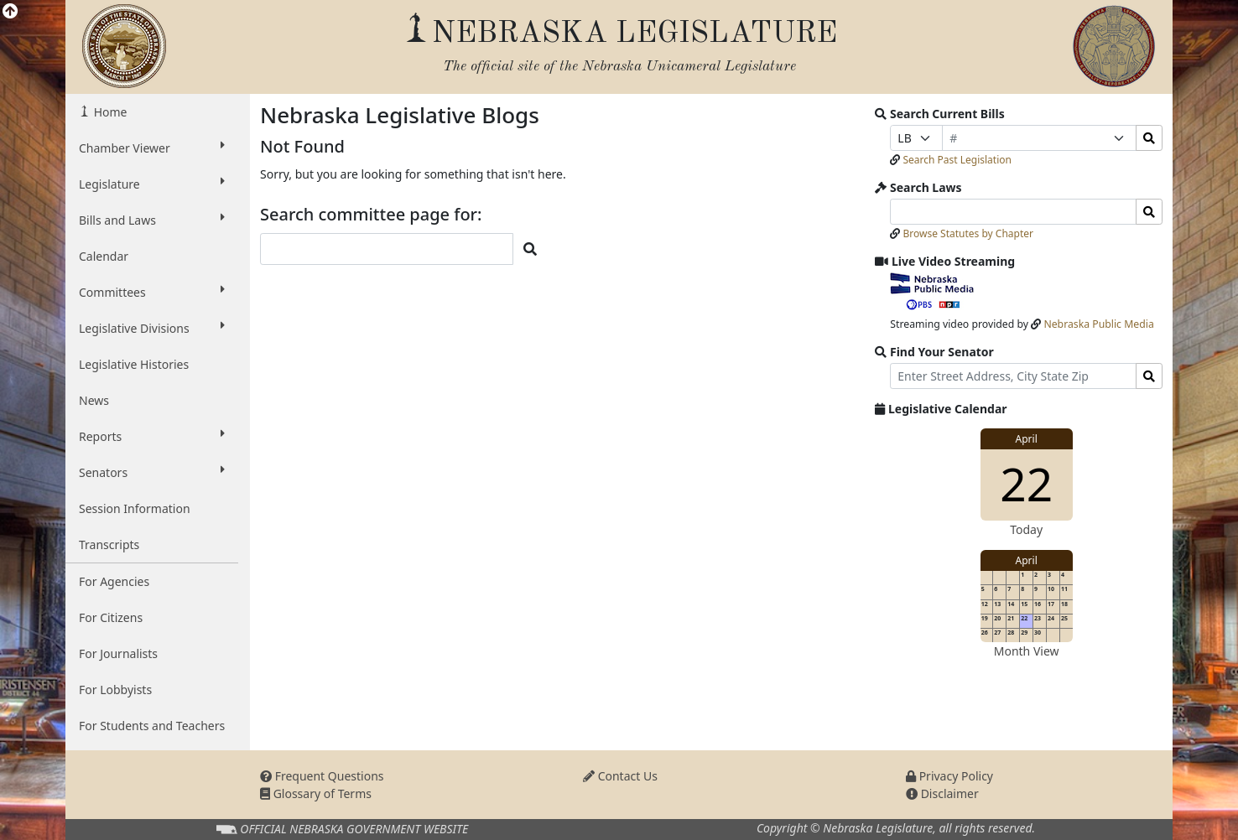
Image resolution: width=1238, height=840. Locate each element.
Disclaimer (942, 793)
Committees (152, 291)
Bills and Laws (152, 219)
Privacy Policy (949, 776)
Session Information (134, 508)
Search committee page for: (371, 215)
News (94, 400)
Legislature (152, 183)
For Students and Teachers (152, 726)
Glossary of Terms (316, 793)
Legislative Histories (134, 364)
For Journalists (118, 653)
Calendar (103, 256)
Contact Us (620, 776)
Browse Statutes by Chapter (967, 233)
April (1027, 439)
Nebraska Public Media (1098, 324)
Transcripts (109, 544)
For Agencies (114, 581)
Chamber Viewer (152, 147)
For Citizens (111, 617)
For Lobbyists (115, 689)
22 (1026, 483)
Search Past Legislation (957, 160)
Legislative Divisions (152, 327)
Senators (152, 472)
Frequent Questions (322, 776)
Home (109, 112)
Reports (152, 436)
